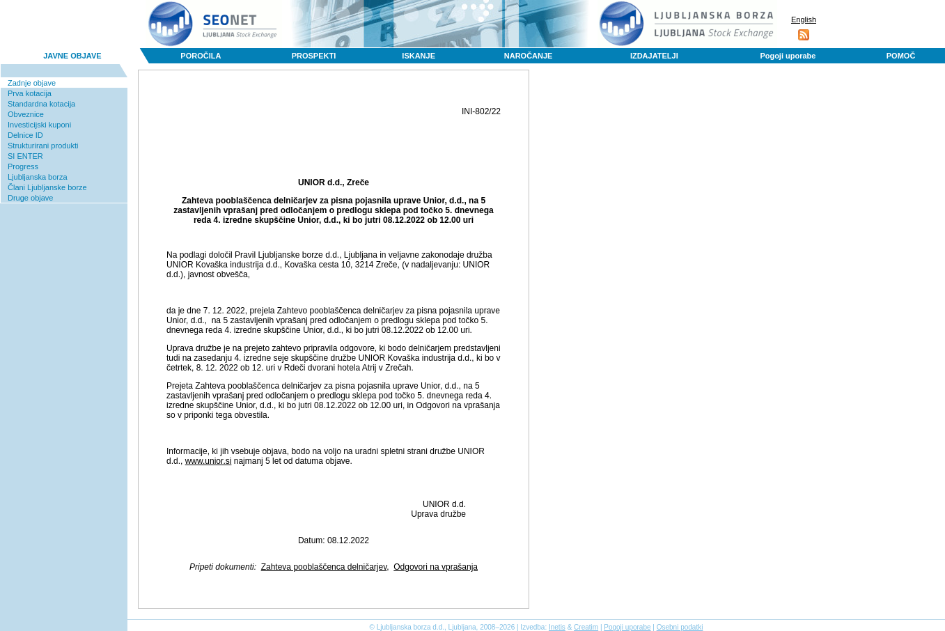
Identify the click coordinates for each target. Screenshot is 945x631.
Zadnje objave (32, 83)
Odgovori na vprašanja (435, 567)
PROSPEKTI (314, 56)
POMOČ (901, 56)
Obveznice (26, 114)
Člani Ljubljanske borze (47, 187)
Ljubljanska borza (38, 177)
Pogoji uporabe (787, 56)
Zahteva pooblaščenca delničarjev (324, 567)
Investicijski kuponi (39, 124)
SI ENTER (25, 156)
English (803, 19)
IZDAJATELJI (654, 56)
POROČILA (200, 56)
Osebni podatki (680, 627)
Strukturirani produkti (43, 145)
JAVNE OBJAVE (72, 56)
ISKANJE (418, 56)
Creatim (586, 627)
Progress (23, 166)
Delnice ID (25, 135)
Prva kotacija (30, 93)
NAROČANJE (528, 56)
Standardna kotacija (41, 104)
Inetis (557, 627)
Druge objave (30, 198)
